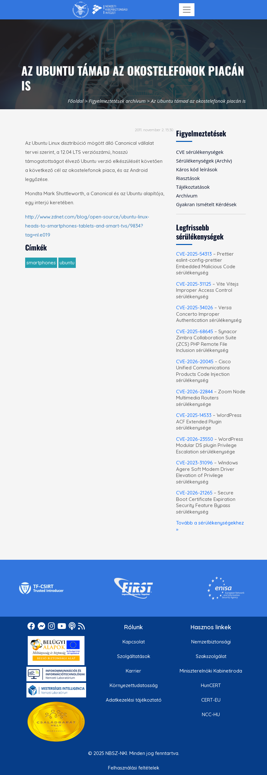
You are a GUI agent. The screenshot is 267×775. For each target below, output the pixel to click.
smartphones (41, 263)
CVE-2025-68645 (194, 331)
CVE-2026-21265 (194, 493)
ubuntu (67, 263)
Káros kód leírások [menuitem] (196, 169)
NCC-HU (211, 714)
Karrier (133, 671)
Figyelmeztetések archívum (117, 101)
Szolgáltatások (133, 656)
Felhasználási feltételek (133, 768)
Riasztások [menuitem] (188, 178)
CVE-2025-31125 (193, 284)
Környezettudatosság (134, 685)
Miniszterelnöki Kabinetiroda (211, 671)
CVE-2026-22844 (194, 391)
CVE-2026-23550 (194, 439)
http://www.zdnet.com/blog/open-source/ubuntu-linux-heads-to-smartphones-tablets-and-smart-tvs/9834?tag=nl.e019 (87, 226)
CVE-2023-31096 (194, 463)
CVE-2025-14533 (194, 415)
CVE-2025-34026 (194, 307)
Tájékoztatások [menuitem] (193, 187)
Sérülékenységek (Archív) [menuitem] (204, 160)
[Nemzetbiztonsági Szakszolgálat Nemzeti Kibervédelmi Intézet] (100, 9)
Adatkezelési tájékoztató (134, 700)
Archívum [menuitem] (186, 195)
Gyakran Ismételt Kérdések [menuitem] (206, 204)
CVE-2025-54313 (194, 254)
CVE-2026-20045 (194, 361)
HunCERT (211, 685)
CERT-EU (211, 700)
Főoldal (76, 101)
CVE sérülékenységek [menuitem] (199, 152)
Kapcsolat (134, 642)
